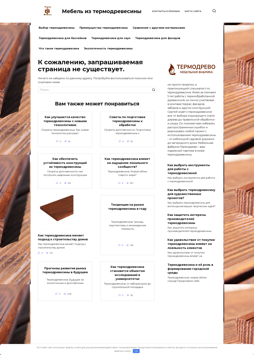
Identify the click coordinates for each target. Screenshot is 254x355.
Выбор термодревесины (57, 27)
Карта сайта (193, 11)
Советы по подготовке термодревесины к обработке (127, 121)
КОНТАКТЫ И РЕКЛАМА (166, 11)
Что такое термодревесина (59, 48)
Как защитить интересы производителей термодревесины (186, 219)
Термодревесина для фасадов (157, 38)
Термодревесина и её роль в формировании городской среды (190, 269)
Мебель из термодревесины (101, 11)
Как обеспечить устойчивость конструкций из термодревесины (65, 162)
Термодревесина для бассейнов (63, 38)
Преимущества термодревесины (104, 27)
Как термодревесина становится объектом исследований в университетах (127, 273)
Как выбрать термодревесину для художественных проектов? (191, 194)
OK (136, 351)
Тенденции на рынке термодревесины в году (127, 207)
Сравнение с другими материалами (159, 27)
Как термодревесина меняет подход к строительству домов (63, 237)
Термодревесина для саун (110, 38)
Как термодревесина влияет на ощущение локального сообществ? (127, 162)
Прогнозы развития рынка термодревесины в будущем (65, 270)
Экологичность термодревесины (108, 48)
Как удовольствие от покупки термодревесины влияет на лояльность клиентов (191, 244)
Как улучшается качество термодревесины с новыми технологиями (65, 121)
